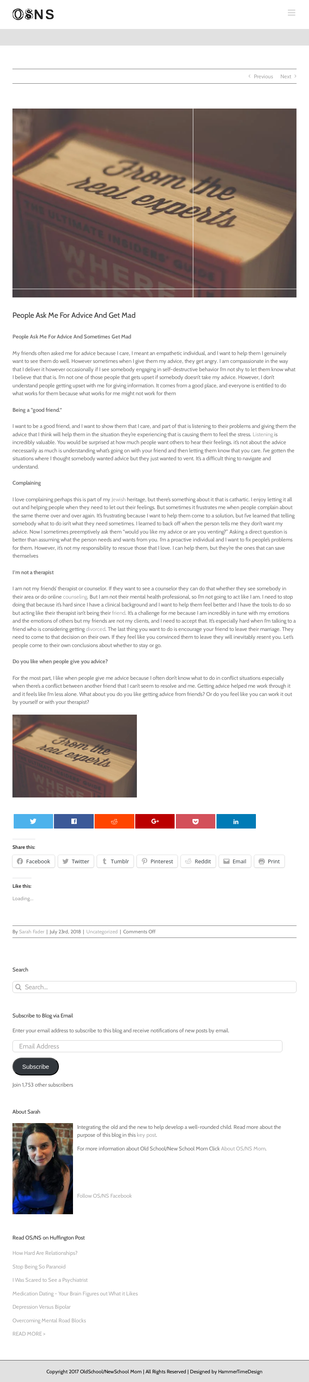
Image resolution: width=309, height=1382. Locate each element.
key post (146, 1134)
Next (285, 76)
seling (80, 596)
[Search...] (154, 987)
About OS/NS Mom (243, 1148)
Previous (263, 76)
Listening (263, 434)
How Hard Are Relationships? (45, 1252)
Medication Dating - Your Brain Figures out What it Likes (75, 1293)
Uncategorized (102, 931)
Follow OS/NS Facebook (104, 1195)
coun (68, 596)
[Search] (18, 987)
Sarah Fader (31, 931)
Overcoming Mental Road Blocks (49, 1320)
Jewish (119, 499)
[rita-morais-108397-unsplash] (154, 203)
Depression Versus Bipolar (41, 1306)
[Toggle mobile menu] (292, 12)
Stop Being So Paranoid (39, 1266)
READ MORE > (28, 1333)
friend (118, 612)
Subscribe (35, 1066)
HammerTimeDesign (240, 1371)
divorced (95, 629)
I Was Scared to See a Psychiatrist (50, 1279)
